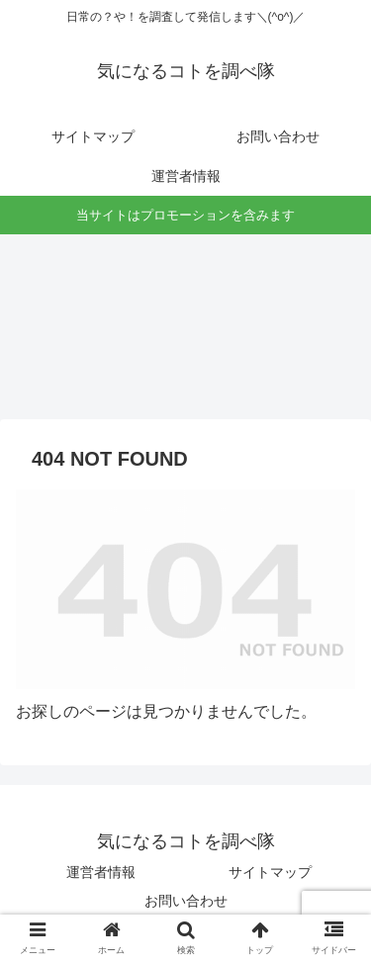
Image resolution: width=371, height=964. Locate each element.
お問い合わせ (186, 901)
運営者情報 (101, 872)
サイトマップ (270, 872)
